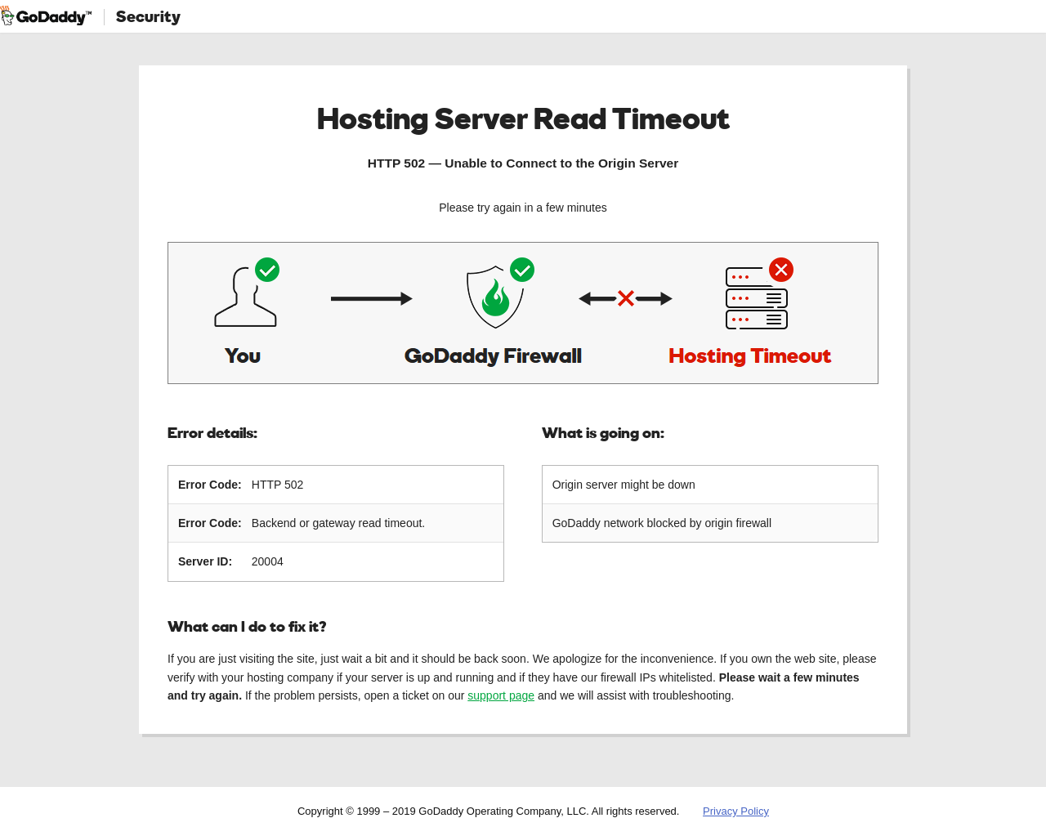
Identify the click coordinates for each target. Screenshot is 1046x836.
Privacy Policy (736, 811)
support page (500, 695)
